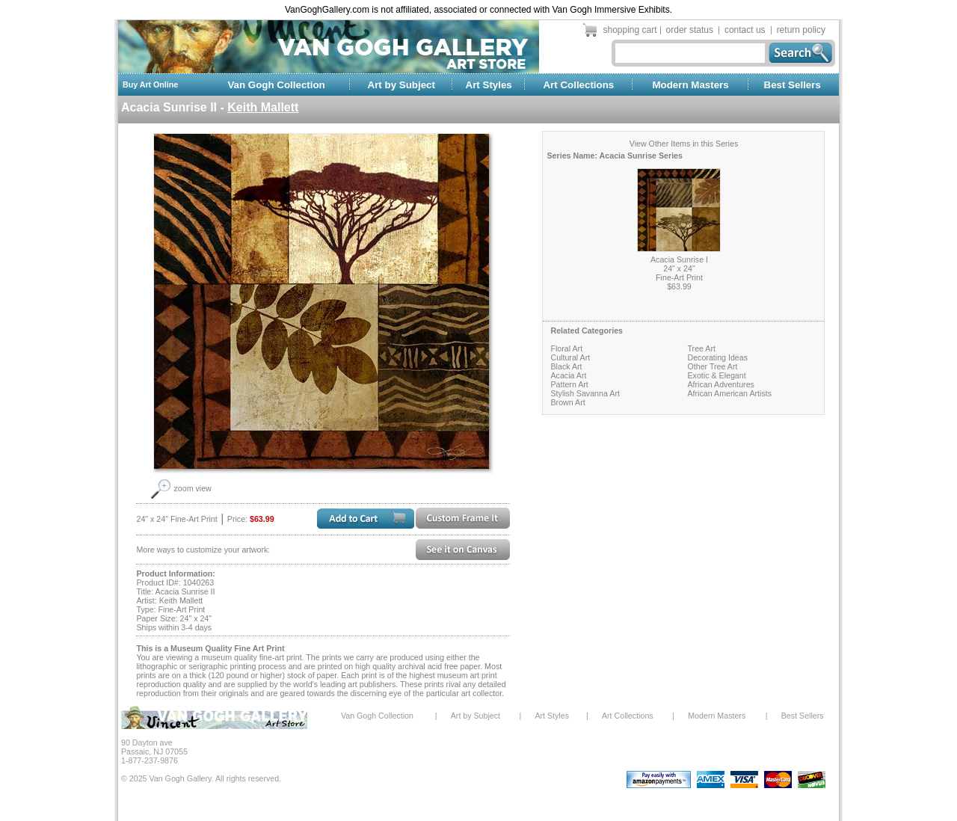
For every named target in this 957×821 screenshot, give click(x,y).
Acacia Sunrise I (679, 259)
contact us (745, 30)
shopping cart (630, 30)
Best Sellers (792, 84)
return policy (801, 30)
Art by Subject (401, 84)
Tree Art (701, 348)
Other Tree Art (712, 366)
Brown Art (567, 402)
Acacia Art (568, 375)
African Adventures (720, 384)
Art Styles (489, 84)
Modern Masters (690, 84)
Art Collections (578, 84)
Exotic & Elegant (716, 375)
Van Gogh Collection (275, 84)
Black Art (566, 366)
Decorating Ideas (717, 357)
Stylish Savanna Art (584, 393)
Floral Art (566, 348)
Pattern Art (569, 384)
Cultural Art (570, 357)
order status (689, 30)
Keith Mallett (262, 107)
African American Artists (729, 393)
